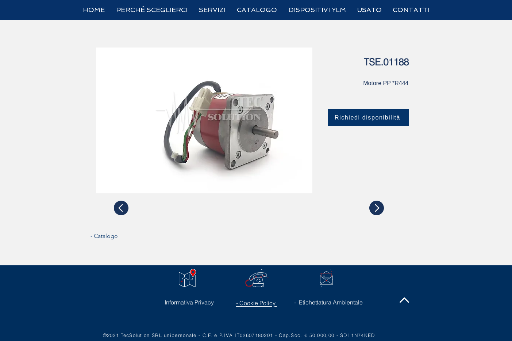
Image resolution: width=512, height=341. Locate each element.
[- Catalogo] (118, 236)
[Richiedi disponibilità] (368, 117)
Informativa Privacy (189, 302)
